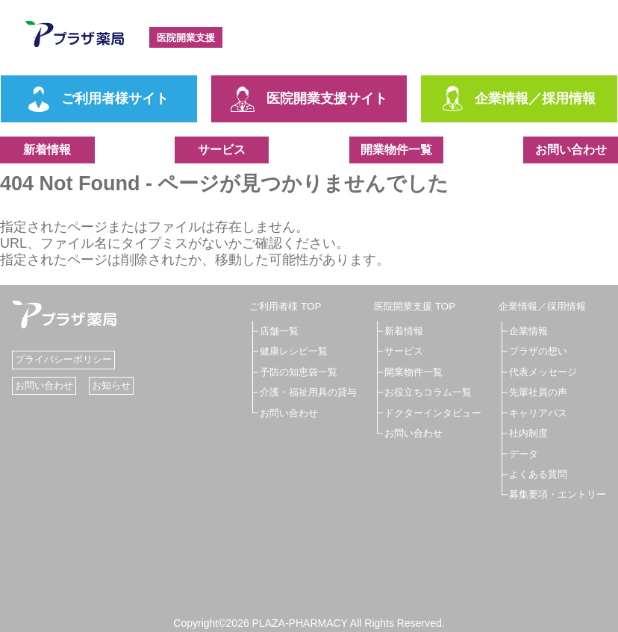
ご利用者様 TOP (287, 306)
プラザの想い (533, 351)
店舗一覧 (281, 331)
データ (517, 452)
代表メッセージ (538, 371)
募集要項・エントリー (554, 493)
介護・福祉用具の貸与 (312, 392)
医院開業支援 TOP (413, 306)
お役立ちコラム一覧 (428, 392)
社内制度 (522, 432)
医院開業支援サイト (309, 99)
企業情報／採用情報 (519, 99)
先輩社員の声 (533, 392)
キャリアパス (533, 412)
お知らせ (117, 385)
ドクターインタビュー (433, 412)
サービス (222, 149)
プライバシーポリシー (67, 359)
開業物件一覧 (396, 149)
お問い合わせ (571, 149)
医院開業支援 (194, 37)
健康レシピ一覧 (296, 351)
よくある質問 (533, 472)
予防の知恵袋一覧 (301, 371)
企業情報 (522, 331)
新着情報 (47, 149)
